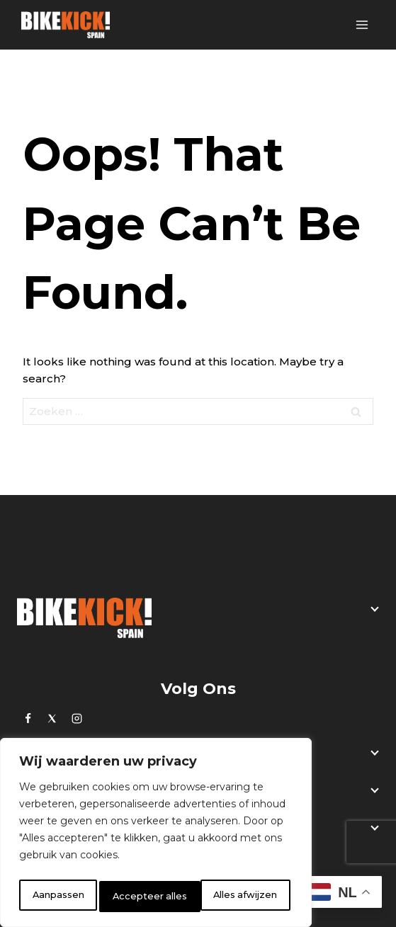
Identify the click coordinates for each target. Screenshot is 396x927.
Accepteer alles (243, 896)
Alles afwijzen (145, 896)
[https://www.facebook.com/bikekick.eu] (27, 718)
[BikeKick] (65, 24)
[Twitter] (52, 718)
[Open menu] (362, 24)
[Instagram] (76, 718)
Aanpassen (57, 896)
